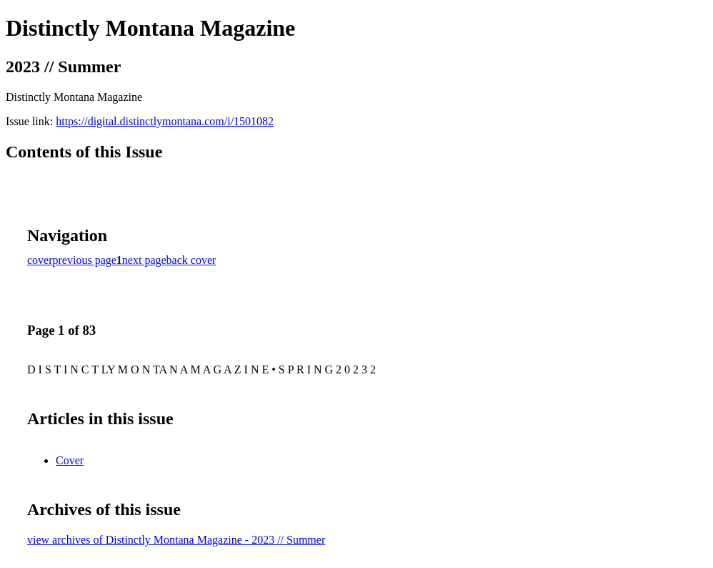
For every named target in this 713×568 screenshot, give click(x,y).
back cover (191, 260)
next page (144, 260)
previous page (84, 260)
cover (40, 260)
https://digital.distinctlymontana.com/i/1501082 (165, 121)
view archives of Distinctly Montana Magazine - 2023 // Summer (176, 540)
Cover (70, 460)
